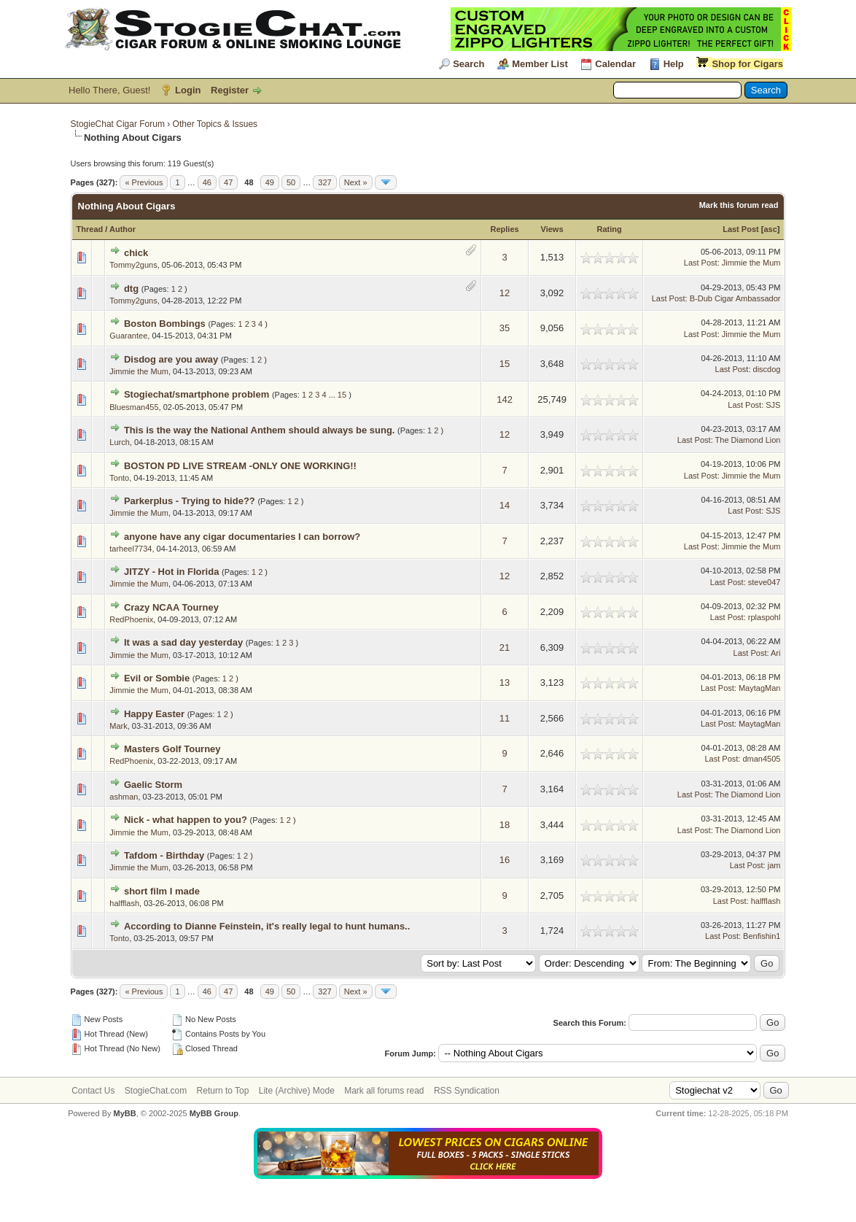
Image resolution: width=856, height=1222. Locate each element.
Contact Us (92, 1091)
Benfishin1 (761, 936)
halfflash (124, 903)
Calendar (615, 63)
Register (230, 90)
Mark (118, 726)
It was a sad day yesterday (183, 642)
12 (504, 292)
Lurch (119, 442)
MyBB (125, 1113)
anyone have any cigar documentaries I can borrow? (242, 536)
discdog (767, 369)
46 (207, 182)
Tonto (119, 477)
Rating (608, 229)
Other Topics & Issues (215, 124)
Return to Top (223, 1091)
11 (504, 718)
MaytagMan (759, 688)
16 (504, 859)
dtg (131, 288)
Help (674, 63)
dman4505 (761, 758)
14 (504, 505)
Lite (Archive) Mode (297, 1091)
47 (228, 182)
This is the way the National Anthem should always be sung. (259, 430)
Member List (540, 63)
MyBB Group (214, 1113)
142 (505, 399)
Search (468, 63)
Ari (775, 653)
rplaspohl (764, 617)
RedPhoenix (131, 619)
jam (774, 865)
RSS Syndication (466, 1091)
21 (504, 647)
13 (504, 682)
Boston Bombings (165, 323)
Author (122, 229)
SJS (773, 405)
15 (504, 363)
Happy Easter (154, 713)
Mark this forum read (739, 205)
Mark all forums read (384, 1091)
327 (324, 182)
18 (504, 824)
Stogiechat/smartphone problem (196, 394)
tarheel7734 (130, 548)
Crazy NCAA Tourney (171, 607)
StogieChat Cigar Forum (118, 124)
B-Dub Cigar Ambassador (735, 298)
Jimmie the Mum (751, 262)
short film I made (162, 891)
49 (269, 182)
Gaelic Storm (153, 784)
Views (552, 229)
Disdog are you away (171, 359)
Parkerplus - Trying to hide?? (189, 500)
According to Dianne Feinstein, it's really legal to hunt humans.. (267, 926)
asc (770, 229)
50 (291, 182)
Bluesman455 (133, 407)
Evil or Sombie (157, 678)
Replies (505, 229)
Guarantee (128, 335)
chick (136, 252)
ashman (123, 796)
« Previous (144, 182)
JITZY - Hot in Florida (171, 571)
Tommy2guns (133, 264)
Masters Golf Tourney (172, 748)
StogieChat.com (156, 1091)
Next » (355, 182)
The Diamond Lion (748, 440)
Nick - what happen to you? (185, 819)
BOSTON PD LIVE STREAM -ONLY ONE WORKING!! (240, 465)
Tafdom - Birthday (164, 855)
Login (188, 90)
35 (504, 327)
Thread (90, 229)
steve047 (764, 582)
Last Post (741, 229)
